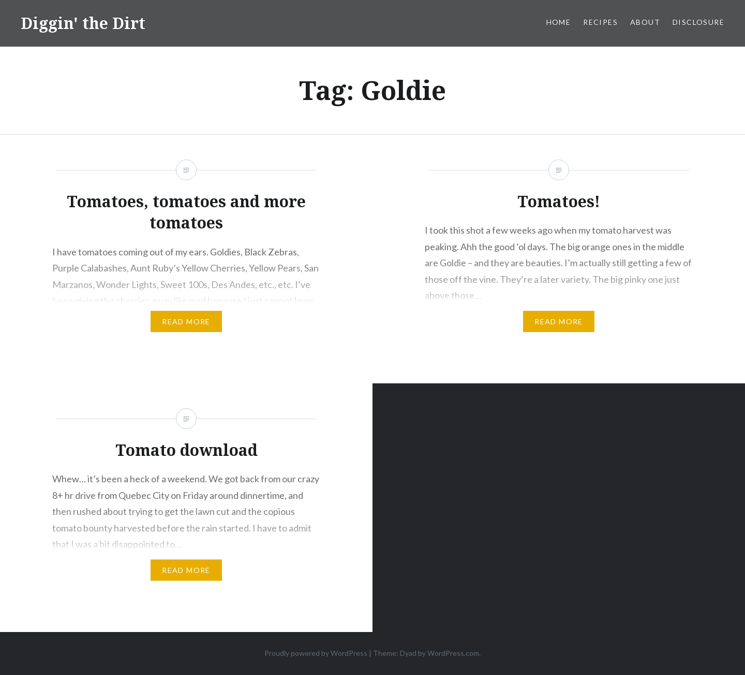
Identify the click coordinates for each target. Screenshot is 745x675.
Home (558, 22)
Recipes (600, 22)
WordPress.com (453, 653)
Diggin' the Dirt (83, 23)
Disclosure (698, 22)
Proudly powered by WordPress (315, 653)
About (645, 22)
